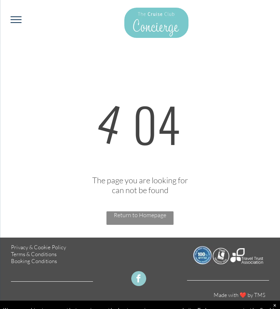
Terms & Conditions (34, 254)
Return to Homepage (140, 215)
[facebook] (138, 279)
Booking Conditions (34, 261)
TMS (259, 295)
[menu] (16, 19)
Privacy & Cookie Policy (38, 247)
